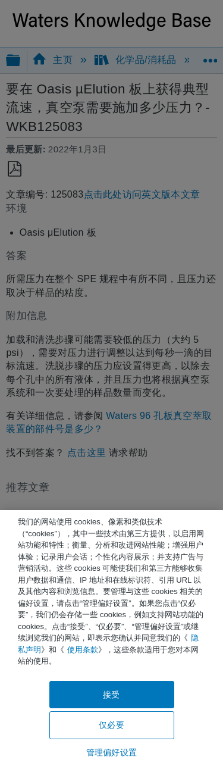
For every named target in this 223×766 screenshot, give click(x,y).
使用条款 (82, 649)
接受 (111, 694)
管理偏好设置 (111, 752)
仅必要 (111, 725)
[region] (111, 638)
